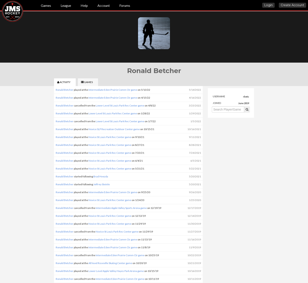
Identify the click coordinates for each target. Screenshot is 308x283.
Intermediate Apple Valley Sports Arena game (121, 208)
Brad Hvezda (100, 176)
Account (103, 5)
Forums (124, 5)
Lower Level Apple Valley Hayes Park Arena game (116, 271)
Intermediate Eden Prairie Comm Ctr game (112, 89)
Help (84, 5)
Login (268, 5)
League (66, 5)
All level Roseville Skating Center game (110, 263)
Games (46, 5)
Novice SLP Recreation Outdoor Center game (114, 129)
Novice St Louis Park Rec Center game (109, 137)
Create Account (292, 5)
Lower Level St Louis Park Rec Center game (120, 105)
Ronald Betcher (64, 89)
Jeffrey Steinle (101, 184)
